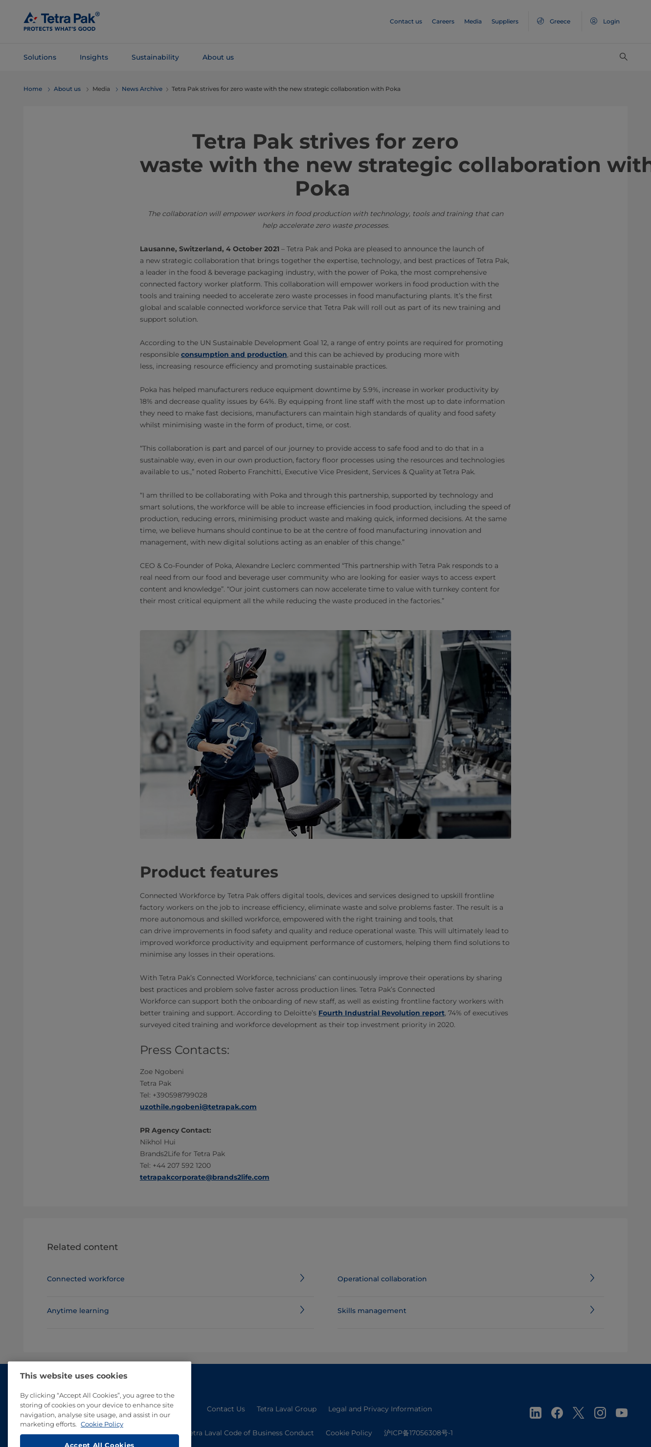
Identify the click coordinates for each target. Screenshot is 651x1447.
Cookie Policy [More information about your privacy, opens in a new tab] (102, 1441)
